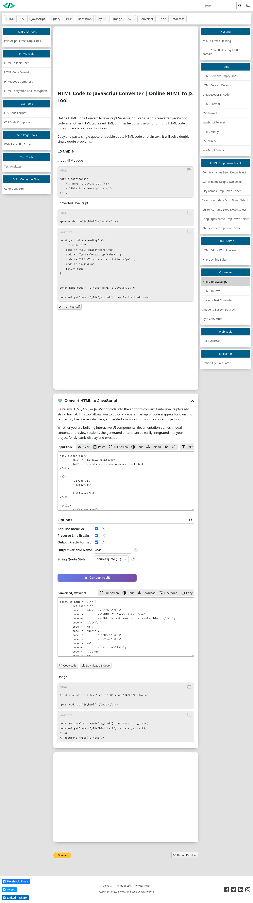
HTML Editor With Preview (219, 250)
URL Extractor (211, 341)
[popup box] (191, 520)
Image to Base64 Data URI (219, 309)
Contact (107, 885)
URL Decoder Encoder (216, 94)
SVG (131, 19)
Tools (163, 19)
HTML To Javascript (214, 281)
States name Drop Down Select (222, 182)
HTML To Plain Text (16, 63)
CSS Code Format (15, 113)
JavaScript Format (213, 122)
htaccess (178, 19)
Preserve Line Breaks (74, 535)
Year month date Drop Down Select (225, 200)
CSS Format (209, 113)
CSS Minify (209, 141)
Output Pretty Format (74, 542)
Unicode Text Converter (217, 300)
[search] (220, 5)
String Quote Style (72, 559)
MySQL (102, 19)
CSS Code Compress (17, 122)
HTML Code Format (16, 72)
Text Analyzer (12, 166)
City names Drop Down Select (221, 191)
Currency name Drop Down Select (224, 209)
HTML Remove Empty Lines (220, 76)
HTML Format (211, 104)
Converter (146, 19)
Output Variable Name (75, 550)
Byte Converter (212, 319)
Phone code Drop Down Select (222, 228)
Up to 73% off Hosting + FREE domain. (221, 52)
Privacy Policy (142, 885)
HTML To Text (211, 291)
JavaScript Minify (213, 150)
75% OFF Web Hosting (216, 41)
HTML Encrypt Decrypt (216, 85)
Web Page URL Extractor (20, 144)
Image (117, 19)
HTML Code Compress (18, 81)
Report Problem (184, 855)
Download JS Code (96, 665)
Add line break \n (71, 529)
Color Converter (14, 188)
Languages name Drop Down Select (225, 219)
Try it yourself (69, 306)
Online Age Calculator (216, 363)
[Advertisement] (126, 58)
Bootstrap (85, 19)
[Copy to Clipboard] (189, 170)
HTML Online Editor (215, 259)
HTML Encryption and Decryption (25, 91)
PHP (69, 19)
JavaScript (38, 19)
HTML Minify (210, 132)
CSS (22, 19)
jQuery (55, 19)
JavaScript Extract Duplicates (22, 41)
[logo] (9, 5)
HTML (10, 19)
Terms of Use (123, 885)
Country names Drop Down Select (224, 172)
